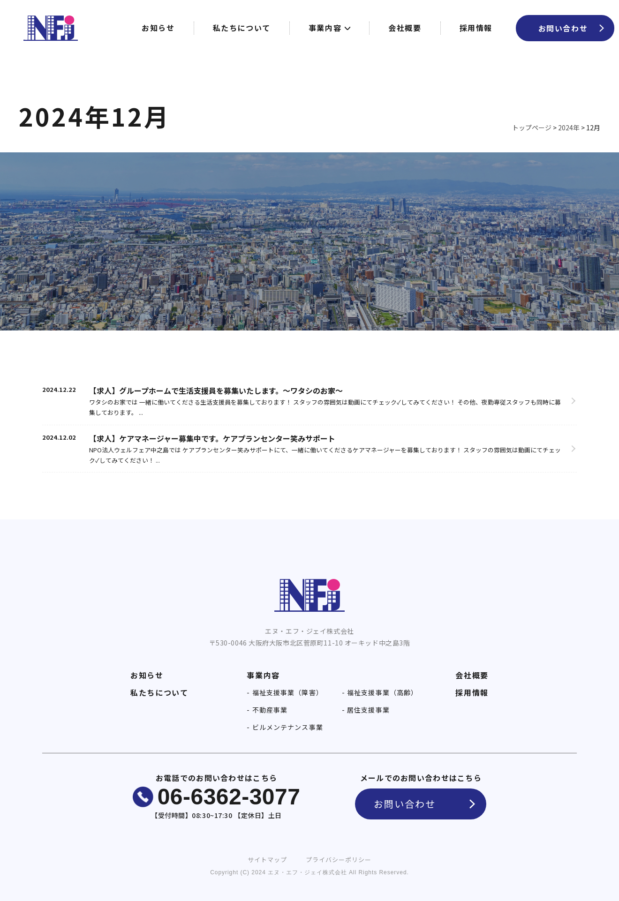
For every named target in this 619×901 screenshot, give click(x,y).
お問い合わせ (563, 28)
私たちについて (242, 27)
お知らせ (158, 27)
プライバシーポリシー (338, 859)
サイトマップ (267, 859)
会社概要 (404, 27)
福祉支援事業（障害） (286, 692)
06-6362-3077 (229, 796)
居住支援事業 (367, 709)
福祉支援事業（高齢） (381, 692)
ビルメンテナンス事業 (286, 727)
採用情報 (476, 27)
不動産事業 (269, 709)
